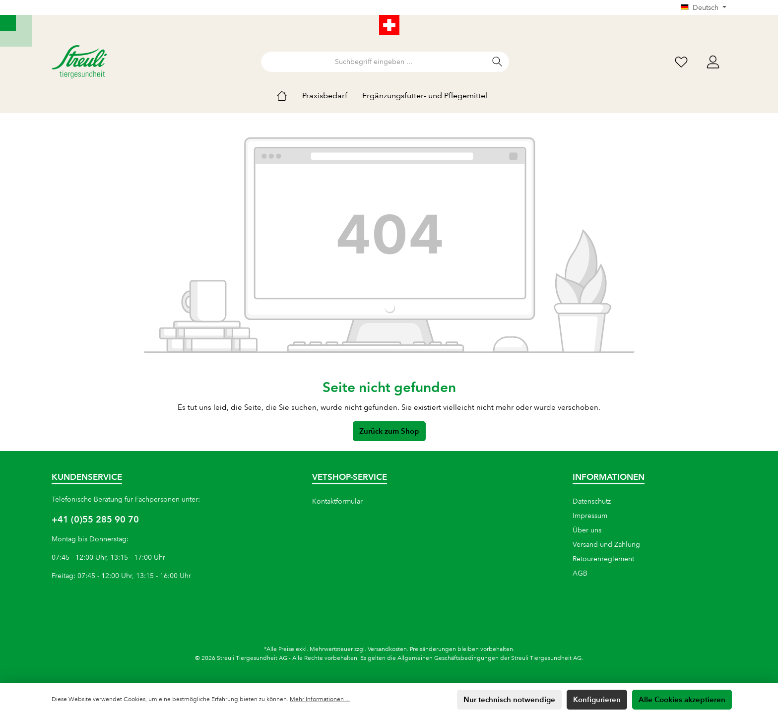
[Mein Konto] (713, 62)
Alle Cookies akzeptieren (682, 699)
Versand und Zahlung (606, 544)
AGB (580, 573)
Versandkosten (387, 649)
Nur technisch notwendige (509, 699)
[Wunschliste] (681, 62)
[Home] (289, 95)
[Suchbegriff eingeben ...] (373, 62)
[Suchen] (497, 62)
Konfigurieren (597, 699)
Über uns (587, 529)
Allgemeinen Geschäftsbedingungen (448, 658)
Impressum (590, 515)
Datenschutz (592, 501)
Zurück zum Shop (389, 431)
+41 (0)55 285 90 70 (95, 519)
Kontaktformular (337, 501)
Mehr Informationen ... (320, 699)
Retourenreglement (603, 558)
